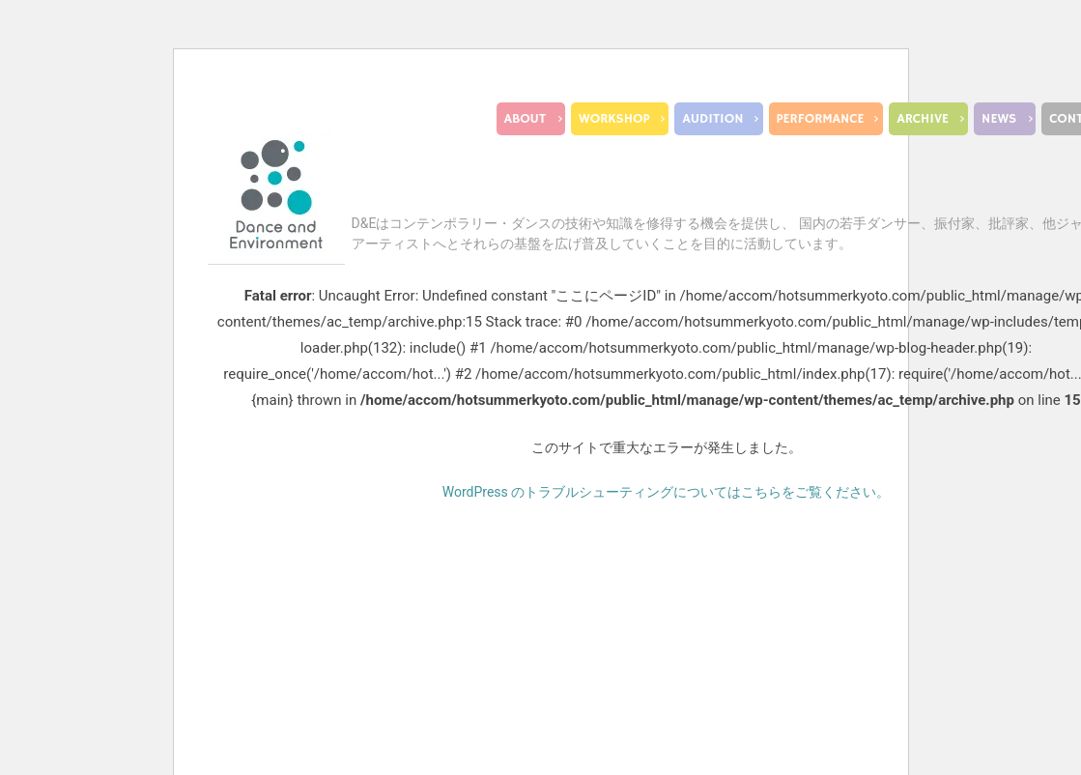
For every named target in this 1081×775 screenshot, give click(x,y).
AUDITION (712, 119)
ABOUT (525, 119)
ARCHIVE (922, 119)
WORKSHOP (614, 119)
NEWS (998, 119)
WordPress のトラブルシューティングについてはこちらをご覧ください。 (666, 492)
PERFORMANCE (821, 119)
